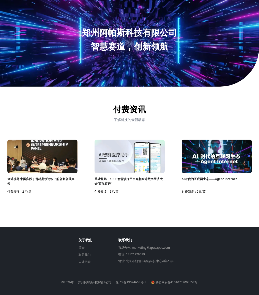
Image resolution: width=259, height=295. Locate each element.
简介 (82, 248)
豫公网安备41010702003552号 (174, 282)
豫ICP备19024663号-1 (131, 282)
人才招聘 (85, 262)
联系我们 (85, 255)
